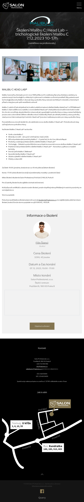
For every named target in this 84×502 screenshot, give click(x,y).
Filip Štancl (42, 243)
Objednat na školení (42, 326)
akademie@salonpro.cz (47, 200)
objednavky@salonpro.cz (34, 369)
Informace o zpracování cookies (42, 486)
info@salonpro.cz (42, 366)
